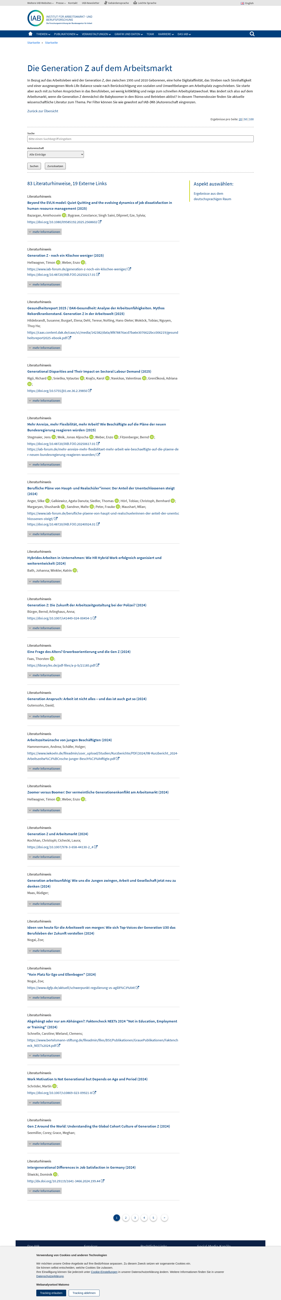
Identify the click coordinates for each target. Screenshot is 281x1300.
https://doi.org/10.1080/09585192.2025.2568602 (64, 222)
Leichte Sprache (147, 3)
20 (240, 119)
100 (251, 119)
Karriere (164, 34)
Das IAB (183, 34)
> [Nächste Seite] (164, 1218)
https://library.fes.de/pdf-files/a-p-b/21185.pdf (63, 665)
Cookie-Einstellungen (104, 1271)
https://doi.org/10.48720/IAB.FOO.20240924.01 (63, 524)
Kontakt (72, 3)
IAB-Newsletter (90, 3)
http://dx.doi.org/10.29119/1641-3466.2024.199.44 (66, 1181)
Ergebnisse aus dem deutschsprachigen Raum (212, 196)
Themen (41, 34)
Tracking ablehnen (84, 1293)
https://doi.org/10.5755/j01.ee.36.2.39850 (59, 390)
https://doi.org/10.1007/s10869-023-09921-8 (62, 1092)
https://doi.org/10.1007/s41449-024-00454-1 (62, 618)
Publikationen (64, 34)
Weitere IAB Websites (39, 3)
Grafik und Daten (127, 34)
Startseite (30, 33)
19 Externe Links (90, 183)
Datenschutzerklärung (50, 1276)
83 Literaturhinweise (48, 183)
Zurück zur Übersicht (42, 111)
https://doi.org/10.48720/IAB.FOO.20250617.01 (63, 443)
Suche (31, 133)
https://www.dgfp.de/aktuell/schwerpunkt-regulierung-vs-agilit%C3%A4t (83, 987)
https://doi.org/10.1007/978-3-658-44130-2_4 (62, 847)
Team (150, 34)
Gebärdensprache (118, 3)
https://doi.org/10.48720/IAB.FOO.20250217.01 (63, 274)
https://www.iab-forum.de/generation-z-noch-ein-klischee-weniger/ (79, 269)
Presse (60, 3)
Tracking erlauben (51, 1293)
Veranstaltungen (95, 34)
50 (245, 119)
